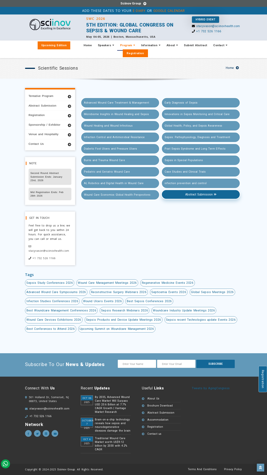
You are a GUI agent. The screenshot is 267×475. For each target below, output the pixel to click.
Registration (135, 53)
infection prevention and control (186, 183)
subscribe (215, 363)
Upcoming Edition (54, 45)
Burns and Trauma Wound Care (104, 160)
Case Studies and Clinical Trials (185, 171)
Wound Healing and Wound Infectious (108, 125)
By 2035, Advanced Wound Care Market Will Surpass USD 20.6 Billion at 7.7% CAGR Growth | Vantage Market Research (112, 404)
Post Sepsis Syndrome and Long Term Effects (195, 148)
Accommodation (158, 419)
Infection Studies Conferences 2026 (52, 301)
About (172, 45)
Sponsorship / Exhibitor (50, 125)
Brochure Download (160, 405)
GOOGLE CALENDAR (169, 11)
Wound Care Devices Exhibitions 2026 (53, 319)
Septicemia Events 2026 (168, 292)
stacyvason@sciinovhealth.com (218, 26)
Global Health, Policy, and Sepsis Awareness (193, 125)
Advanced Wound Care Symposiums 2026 (56, 292)
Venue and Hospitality (50, 134)
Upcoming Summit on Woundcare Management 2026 (117, 329)
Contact (220, 45)
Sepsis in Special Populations (184, 160)
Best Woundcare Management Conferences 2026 (61, 310)
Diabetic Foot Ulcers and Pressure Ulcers (110, 148)
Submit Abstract (195, 45)
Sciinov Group (131, 3)
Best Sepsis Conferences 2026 (149, 301)
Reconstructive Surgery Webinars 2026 (119, 292)
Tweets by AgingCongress (211, 388)
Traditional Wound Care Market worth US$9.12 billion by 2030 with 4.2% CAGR (111, 444)
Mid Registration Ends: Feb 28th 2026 (46, 194)
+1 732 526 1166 (208, 31)
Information (151, 45)
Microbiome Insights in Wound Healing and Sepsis (116, 114)
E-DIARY (139, 11)
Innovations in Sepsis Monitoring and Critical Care (197, 114)
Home (88, 45)
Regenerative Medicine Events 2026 (168, 283)
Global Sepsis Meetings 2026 (212, 292)
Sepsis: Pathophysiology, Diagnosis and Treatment (197, 137)
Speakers (106, 45)
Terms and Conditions (202, 469)
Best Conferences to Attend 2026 (50, 329)
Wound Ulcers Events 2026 (102, 301)
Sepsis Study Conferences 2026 (49, 283)
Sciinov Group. (66, 469)
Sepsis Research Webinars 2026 (124, 310)
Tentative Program (50, 96)
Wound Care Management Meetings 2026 (107, 283)
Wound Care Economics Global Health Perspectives (117, 194)
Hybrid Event (205, 19)
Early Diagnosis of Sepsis (181, 102)
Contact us (154, 433)
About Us (153, 398)
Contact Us (50, 144)
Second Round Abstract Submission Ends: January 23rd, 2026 (46, 177)
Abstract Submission (50, 106)
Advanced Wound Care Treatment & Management (116, 102)
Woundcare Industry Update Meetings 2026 (184, 310)
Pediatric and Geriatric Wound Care (107, 171)
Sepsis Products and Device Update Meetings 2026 (123, 319)
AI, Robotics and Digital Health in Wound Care (114, 183)
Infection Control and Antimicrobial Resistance (114, 137)
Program (127, 45)
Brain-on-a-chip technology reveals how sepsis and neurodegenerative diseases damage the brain (113, 425)
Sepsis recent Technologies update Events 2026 (201, 319)
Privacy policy (233, 469)
